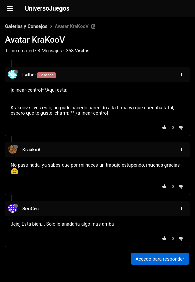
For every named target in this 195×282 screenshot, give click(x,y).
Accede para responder (160, 259)
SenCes (30, 208)
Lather (29, 74)
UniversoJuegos (47, 8)
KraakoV (31, 149)
